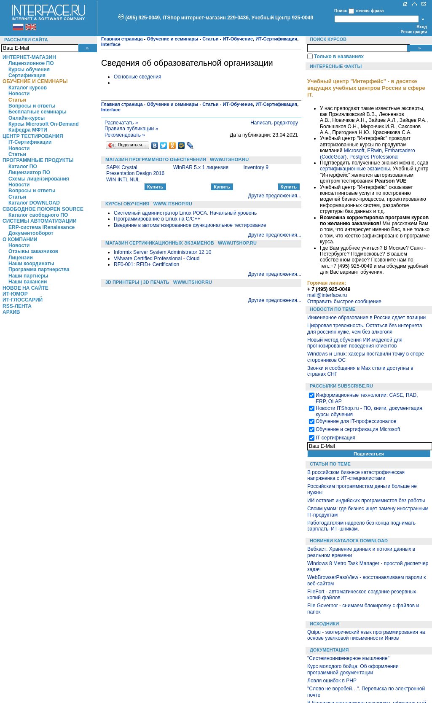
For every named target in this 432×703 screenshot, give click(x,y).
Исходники (324, 623)
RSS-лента (17, 306)
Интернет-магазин (29, 57)
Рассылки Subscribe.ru (341, 385)
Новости (19, 94)
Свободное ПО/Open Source (43, 209)
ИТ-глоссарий (23, 300)
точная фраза (369, 10)
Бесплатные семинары (37, 112)
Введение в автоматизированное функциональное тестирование (190, 225)
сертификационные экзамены (355, 169)
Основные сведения (137, 77)
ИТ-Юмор (15, 294)
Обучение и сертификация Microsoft (358, 429)
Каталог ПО (22, 167)
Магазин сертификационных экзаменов (159, 242)
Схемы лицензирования (38, 179)
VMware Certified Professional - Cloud (156, 258)
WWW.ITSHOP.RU (229, 159)
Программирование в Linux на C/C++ (157, 219)
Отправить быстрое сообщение (344, 301)
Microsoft (354, 151)
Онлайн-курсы (26, 118)
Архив (11, 312)
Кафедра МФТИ (27, 130)
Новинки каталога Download (349, 540)
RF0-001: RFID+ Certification (146, 264)
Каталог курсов (27, 88)
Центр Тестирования (33, 136)
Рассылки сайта (26, 39)
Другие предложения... (274, 196)
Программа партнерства (39, 269)
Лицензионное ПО (31, 63)
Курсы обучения (29, 70)
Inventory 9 (255, 167)
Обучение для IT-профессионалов (356, 421)
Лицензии (20, 258)
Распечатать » (121, 123)
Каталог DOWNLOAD (34, 203)
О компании (20, 239)
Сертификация (27, 75)
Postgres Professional (374, 157)
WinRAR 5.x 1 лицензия (200, 167)
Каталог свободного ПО (38, 215)
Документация (329, 649)
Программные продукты (38, 160)
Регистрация (413, 32)
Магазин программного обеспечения (155, 159)
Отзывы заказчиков (33, 251)
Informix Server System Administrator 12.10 (162, 252)
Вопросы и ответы (31, 106)
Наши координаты (31, 264)
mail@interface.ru (327, 295)
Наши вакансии (27, 282)
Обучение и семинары (35, 81)
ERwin (374, 151)
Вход (421, 26)
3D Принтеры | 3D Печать (137, 282)
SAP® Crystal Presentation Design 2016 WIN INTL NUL (135, 173)
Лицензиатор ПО (29, 172)
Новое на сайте (25, 288)
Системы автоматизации (40, 221)
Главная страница (122, 38)
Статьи (17, 100)
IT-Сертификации (29, 142)
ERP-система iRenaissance (41, 227)
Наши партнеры (28, 276)
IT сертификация (335, 438)
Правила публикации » (131, 129)
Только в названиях (339, 56)
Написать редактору (274, 123)
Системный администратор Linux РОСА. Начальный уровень (185, 213)
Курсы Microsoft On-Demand (43, 124)
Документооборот (31, 233)
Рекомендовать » (125, 135)
